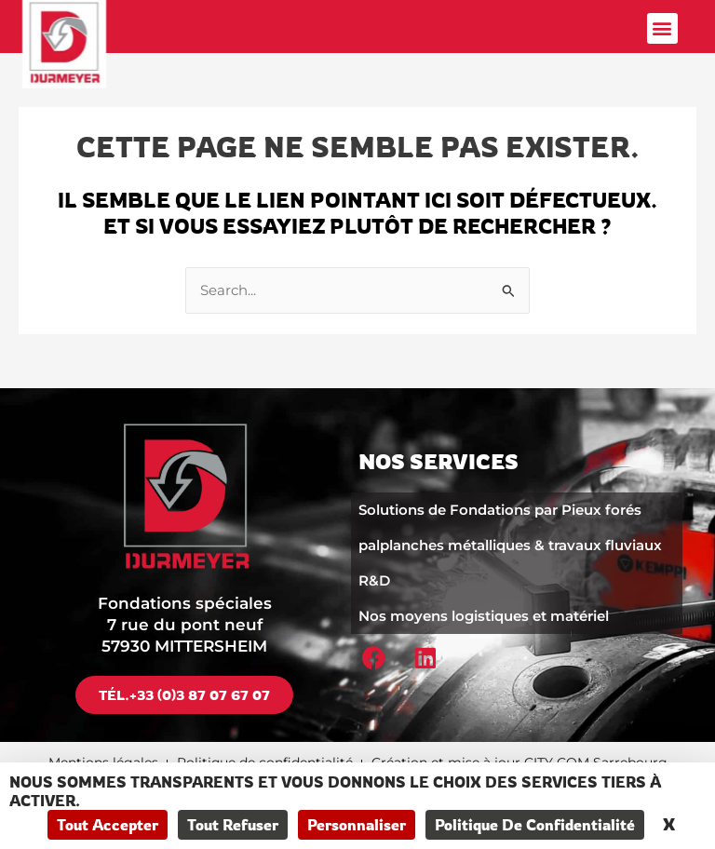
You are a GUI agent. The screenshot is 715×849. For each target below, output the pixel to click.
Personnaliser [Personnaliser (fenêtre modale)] (356, 824)
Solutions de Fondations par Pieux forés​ (499, 510)
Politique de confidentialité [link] (535, 824)
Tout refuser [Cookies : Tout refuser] (232, 824)
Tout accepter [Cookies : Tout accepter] (107, 824)
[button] (662, 28)
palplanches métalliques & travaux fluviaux (510, 545)
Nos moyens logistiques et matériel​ (483, 616)
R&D (374, 580)
